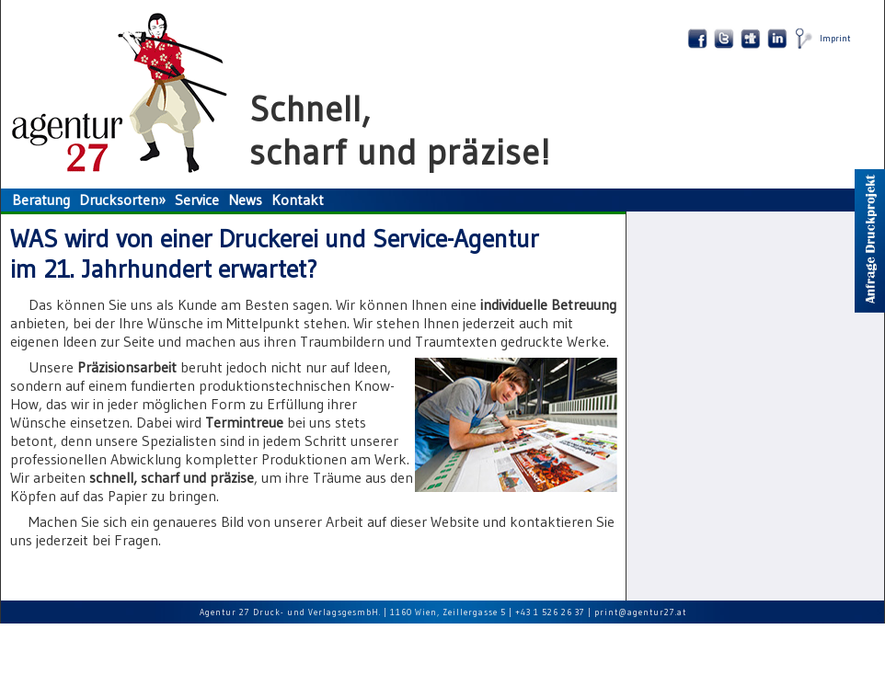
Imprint (835, 38)
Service (197, 199)
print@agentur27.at (640, 612)
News (245, 199)
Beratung (41, 199)
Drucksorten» (122, 199)
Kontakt (297, 199)
